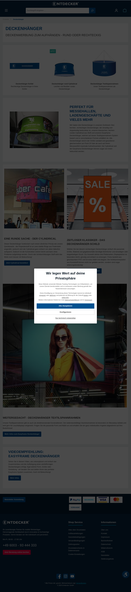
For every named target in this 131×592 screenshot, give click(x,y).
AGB (103, 552)
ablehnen (53, 295)
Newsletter (105, 555)
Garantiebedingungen (76, 537)
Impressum (105, 537)
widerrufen (65, 298)
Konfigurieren (65, 312)
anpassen (42, 295)
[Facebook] (59, 576)
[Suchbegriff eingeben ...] (57, 10)
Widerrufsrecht (106, 548)
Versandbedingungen (76, 541)
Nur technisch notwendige (65, 318)
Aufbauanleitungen (75, 534)
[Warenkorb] (124, 10)
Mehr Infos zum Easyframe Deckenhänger (22, 434)
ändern (86, 295)
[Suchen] (92, 10)
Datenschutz (106, 544)
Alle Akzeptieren (65, 306)
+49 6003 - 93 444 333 (20, 545)
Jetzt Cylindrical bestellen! (17, 263)
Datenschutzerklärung (72, 300)
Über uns (104, 530)
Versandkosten (81, 583)
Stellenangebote (107, 559)
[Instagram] (65, 576)
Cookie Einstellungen (76, 554)
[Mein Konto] (116, 10)
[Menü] (6, 10)
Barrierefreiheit (107, 541)
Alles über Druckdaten (77, 530)
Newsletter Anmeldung (14, 500)
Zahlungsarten (74, 544)
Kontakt (104, 534)
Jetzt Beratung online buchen (16, 552)
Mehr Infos (14, 478)
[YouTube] (72, 576)
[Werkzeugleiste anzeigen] (125, 574)
